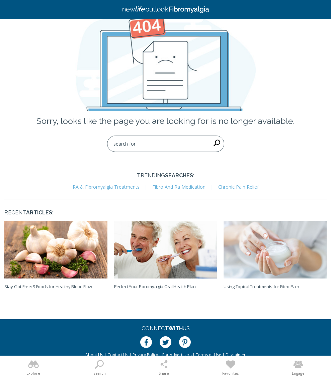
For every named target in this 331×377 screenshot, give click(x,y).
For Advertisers (176, 355)
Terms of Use (208, 355)
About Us (94, 355)
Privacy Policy (145, 355)
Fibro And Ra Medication (178, 187)
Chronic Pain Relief (238, 187)
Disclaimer (236, 355)
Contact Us (117, 355)
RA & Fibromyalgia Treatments (106, 187)
